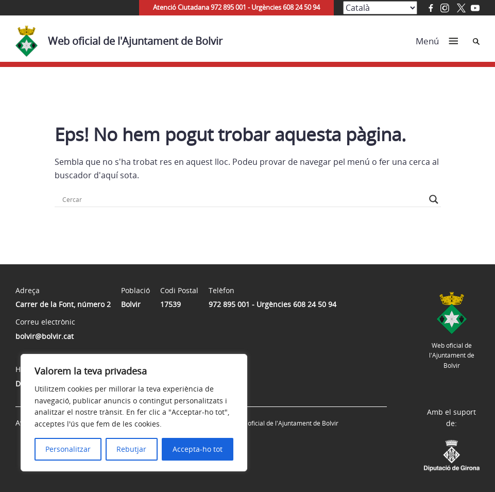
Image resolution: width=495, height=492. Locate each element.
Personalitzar (68, 449)
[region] (134, 412)
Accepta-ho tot (198, 449)
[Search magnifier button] (433, 199)
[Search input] (243, 199)
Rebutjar (131, 449)
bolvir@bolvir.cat (44, 336)
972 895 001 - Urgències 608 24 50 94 (272, 304)
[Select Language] (380, 7)
